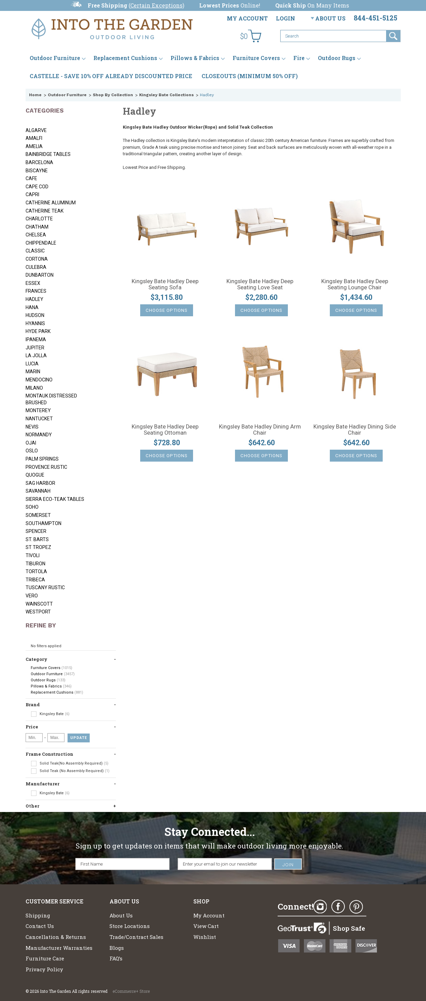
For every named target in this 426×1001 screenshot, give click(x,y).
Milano (34, 388)
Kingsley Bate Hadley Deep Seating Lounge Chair (354, 284)
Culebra (36, 267)
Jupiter (35, 347)
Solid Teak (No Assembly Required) (70, 771)
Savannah (38, 491)
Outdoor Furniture (55, 57)
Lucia (32, 363)
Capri (32, 194)
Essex (33, 283)
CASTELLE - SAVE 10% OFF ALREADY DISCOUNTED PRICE (111, 75)
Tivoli (33, 555)
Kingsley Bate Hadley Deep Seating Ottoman (165, 430)
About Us (330, 18)
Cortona (37, 259)
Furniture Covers (256, 57)
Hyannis (35, 323)
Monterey (38, 410)
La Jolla (36, 355)
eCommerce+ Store (131, 991)
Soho (32, 507)
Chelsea (36, 234)
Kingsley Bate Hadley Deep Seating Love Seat (259, 284)
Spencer (36, 531)
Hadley (34, 299)
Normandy (39, 434)
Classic (35, 250)
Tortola (36, 571)
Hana (32, 307)
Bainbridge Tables (48, 154)
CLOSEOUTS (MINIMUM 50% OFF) (250, 75)
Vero (32, 595)
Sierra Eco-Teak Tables (55, 499)
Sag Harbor (40, 483)
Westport (38, 611)
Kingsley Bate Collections (166, 94)
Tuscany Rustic (45, 587)
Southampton (43, 523)
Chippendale (41, 243)
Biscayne (37, 170)
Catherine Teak (44, 211)
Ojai (31, 443)
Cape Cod (37, 186)
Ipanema (36, 339)
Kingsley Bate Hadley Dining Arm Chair (260, 430)
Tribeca (35, 579)
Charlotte (39, 218)
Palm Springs (42, 459)
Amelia (34, 146)
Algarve (36, 130)
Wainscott (39, 604)
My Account (247, 18)
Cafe (31, 178)
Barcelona (39, 162)
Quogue (35, 475)
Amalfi (34, 138)
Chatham (37, 227)
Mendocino (39, 379)
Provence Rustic (46, 467)
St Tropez (38, 547)
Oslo (32, 450)
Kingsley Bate (50, 714)
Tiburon (35, 563)
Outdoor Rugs (336, 57)
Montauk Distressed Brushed (51, 399)
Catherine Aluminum (51, 202)
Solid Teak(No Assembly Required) (69, 763)
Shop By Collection (113, 94)
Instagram (320, 907)
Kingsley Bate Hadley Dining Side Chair (354, 430)
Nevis (32, 427)
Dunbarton (40, 275)
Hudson (35, 315)
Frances (36, 291)
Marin (33, 371)
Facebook (338, 907)
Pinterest (356, 907)
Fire (299, 57)
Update (78, 738)
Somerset (38, 515)
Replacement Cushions (125, 57)
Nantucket (39, 418)
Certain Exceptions (156, 5)
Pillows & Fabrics (195, 57)
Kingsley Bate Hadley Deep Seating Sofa (165, 284)
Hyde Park (38, 331)
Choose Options (167, 310)
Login (285, 18)
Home (35, 94)
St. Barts (37, 539)
